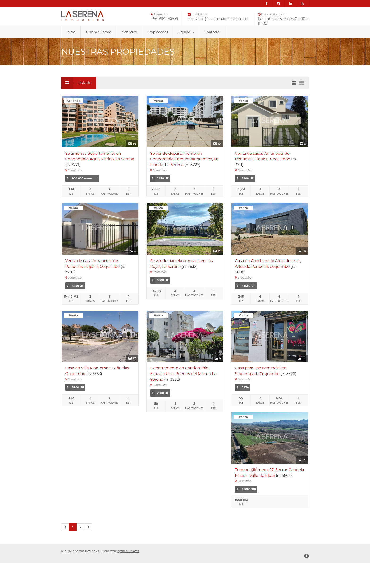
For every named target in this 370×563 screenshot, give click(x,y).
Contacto (212, 32)
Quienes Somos (99, 32)
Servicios (129, 32)
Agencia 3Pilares (128, 551)
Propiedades (157, 32)
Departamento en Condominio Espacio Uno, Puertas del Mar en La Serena (183, 374)
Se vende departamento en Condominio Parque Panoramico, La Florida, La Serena (184, 159)
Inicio (71, 32)
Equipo (186, 32)
